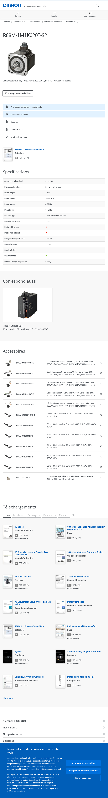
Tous (7, 515)
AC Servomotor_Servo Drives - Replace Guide (33, 603)
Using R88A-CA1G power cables (29, 677)
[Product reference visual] (8, 363)
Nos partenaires (12, 734)
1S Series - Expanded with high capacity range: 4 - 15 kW (86, 528)
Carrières (8, 740)
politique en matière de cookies (25, 780)
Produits (6, 22)
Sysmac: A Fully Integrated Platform (84, 651)
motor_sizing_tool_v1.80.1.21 (81, 677)
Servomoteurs (34, 22)
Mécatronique (19, 22)
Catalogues (34, 515)
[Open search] (97, 5)
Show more (8, 698)
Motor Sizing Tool (75, 602)
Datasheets (49, 515)
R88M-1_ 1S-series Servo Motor (30, 149)
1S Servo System (23, 576)
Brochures (18, 515)
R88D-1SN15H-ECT (13, 326)
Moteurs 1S (71, 22)
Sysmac (18, 651)
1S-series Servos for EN (78, 576)
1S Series (19, 527)
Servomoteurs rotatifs (53, 22)
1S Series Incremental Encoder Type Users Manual (31, 553)
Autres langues (20, 539)
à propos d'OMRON (14, 721)
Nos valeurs (10, 727)
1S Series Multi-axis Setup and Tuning (85, 552)
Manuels (63, 515)
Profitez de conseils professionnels (24, 106)
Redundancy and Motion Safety (82, 626)
